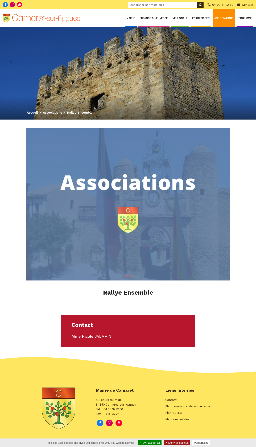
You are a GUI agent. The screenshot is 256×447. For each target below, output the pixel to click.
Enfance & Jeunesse (154, 18)
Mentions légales (177, 419)
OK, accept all (149, 442)
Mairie (130, 18)
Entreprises (201, 18)
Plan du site (173, 413)
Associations (224, 18)
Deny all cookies (177, 442)
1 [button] (128, 276)
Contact (171, 400)
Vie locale (180, 18)
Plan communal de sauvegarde (187, 406)
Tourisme (245, 18)
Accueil (32, 112)
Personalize (201, 442)
